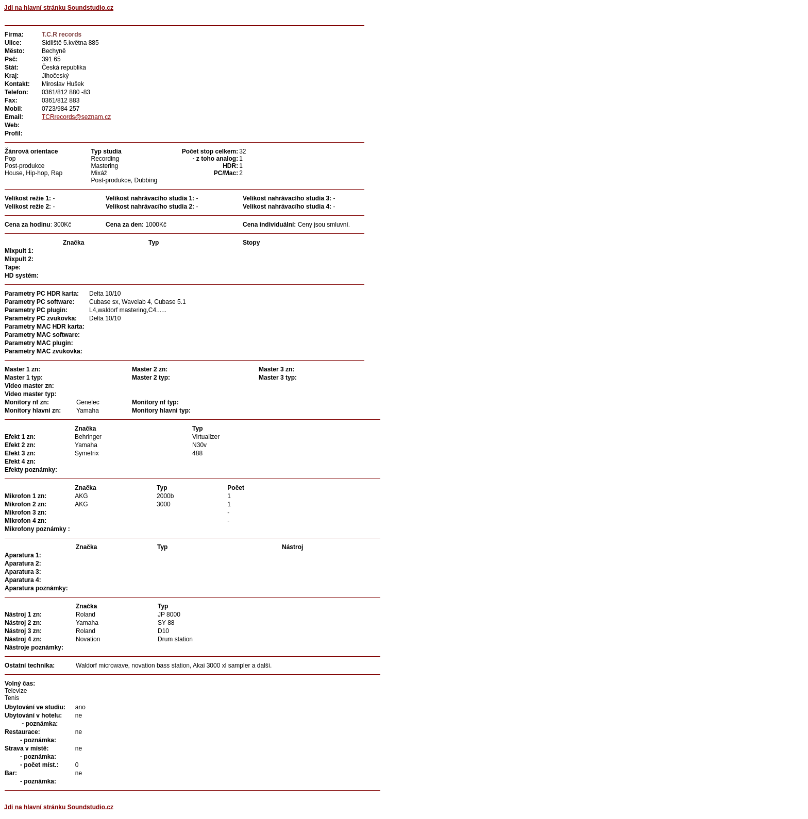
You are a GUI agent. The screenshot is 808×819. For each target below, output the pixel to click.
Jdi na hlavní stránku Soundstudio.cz (58, 7)
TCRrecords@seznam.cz (76, 117)
